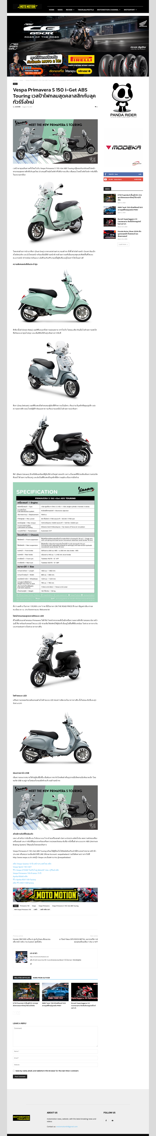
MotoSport (130, 10)
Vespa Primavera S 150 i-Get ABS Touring (65, 906)
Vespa (34, 906)
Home (51, 10)
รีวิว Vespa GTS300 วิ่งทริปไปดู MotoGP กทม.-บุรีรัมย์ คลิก (36, 870)
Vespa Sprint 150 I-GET (22, 867)
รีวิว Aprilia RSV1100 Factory (24, 880)
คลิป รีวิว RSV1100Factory (23, 883)
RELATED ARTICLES (22, 977)
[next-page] (18, 1012)
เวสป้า (35, 909)
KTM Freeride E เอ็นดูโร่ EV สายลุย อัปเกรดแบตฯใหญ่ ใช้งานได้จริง (25, 1004)
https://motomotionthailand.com (39, 957)
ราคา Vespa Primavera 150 (22, 909)
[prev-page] (14, 1012)
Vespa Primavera (44, 906)
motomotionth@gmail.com (67, 1126)
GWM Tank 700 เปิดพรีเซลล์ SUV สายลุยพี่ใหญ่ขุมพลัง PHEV (54, 1004)
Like (140, 174)
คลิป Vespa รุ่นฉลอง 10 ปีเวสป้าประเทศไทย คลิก (32, 864)
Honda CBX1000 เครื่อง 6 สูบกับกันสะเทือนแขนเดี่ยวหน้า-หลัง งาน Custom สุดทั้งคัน (31, 940)
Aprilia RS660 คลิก (20, 876)
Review (70, 10)
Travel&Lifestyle (86, 10)
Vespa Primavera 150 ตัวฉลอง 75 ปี (27, 873)
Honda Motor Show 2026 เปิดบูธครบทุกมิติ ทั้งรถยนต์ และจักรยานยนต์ (129, 234)
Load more (123, 244)
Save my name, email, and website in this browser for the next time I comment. (47, 1071)
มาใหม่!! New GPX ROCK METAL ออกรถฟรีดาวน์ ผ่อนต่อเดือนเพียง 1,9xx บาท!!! (78, 940)
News (60, 10)
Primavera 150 (24, 906)
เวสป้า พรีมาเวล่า (45, 909)
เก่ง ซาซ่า (17, 107)
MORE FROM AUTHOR (41, 977)
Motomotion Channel (108, 10)
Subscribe (137, 179)
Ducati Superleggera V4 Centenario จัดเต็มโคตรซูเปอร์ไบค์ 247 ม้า (83, 1005)
